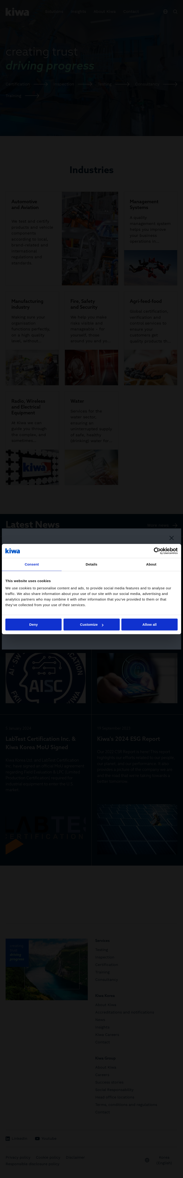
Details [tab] (91, 564)
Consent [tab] (32, 564)
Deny (33, 624)
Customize (91, 624)
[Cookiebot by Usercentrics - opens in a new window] (157, 550)
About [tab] (151, 564)
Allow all (149, 624)
